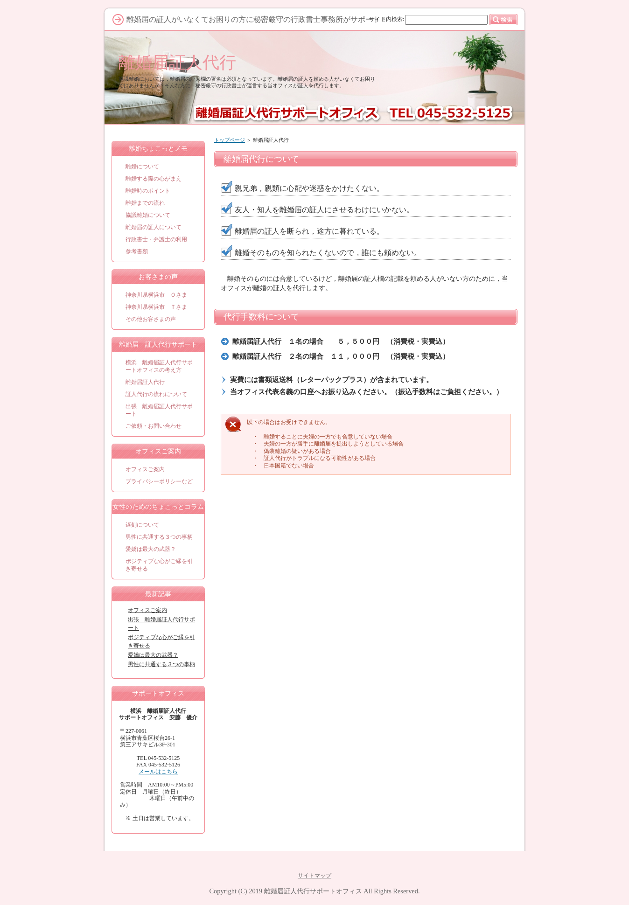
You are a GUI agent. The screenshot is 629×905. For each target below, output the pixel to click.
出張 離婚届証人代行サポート (159, 410)
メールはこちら (158, 771)
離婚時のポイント (148, 191)
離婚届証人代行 (177, 62)
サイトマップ (314, 875)
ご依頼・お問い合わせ (154, 426)
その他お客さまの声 (151, 319)
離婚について (142, 166)
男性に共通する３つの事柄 (159, 537)
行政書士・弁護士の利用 (156, 239)
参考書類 (137, 251)
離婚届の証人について (154, 227)
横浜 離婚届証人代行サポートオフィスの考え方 (159, 366)
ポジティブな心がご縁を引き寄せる (159, 565)
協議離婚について (148, 215)
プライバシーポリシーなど (159, 481)
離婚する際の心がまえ (154, 178)
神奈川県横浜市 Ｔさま (156, 307)
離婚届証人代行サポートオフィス (313, 891)
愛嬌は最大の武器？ (151, 549)
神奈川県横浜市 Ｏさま (156, 295)
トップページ (229, 140)
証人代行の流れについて (156, 394)
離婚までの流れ (145, 203)
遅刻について (142, 525)
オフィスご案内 (145, 469)
